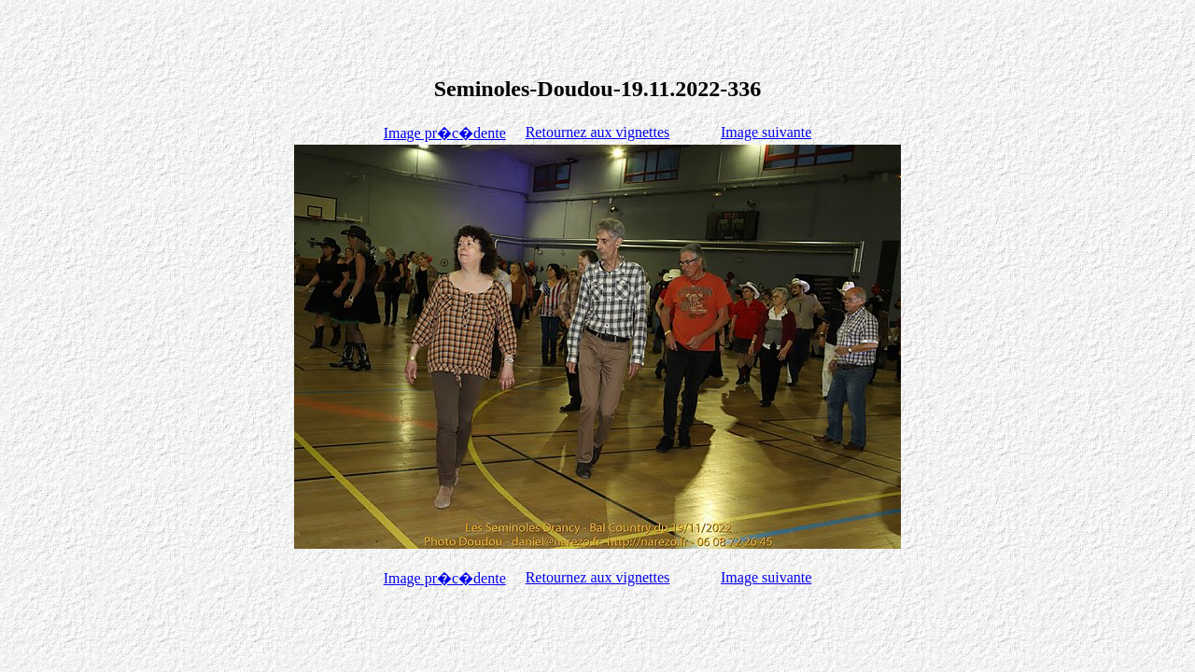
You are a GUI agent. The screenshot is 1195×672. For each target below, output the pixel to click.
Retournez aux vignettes (598, 132)
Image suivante (766, 132)
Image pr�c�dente (445, 133)
